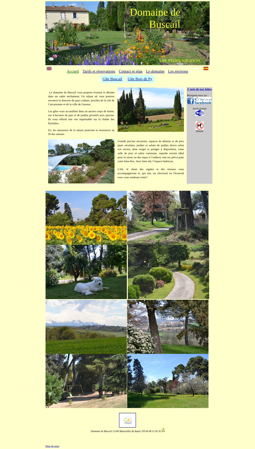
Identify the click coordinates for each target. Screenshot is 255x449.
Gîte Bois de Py (140, 79)
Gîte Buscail (112, 79)
